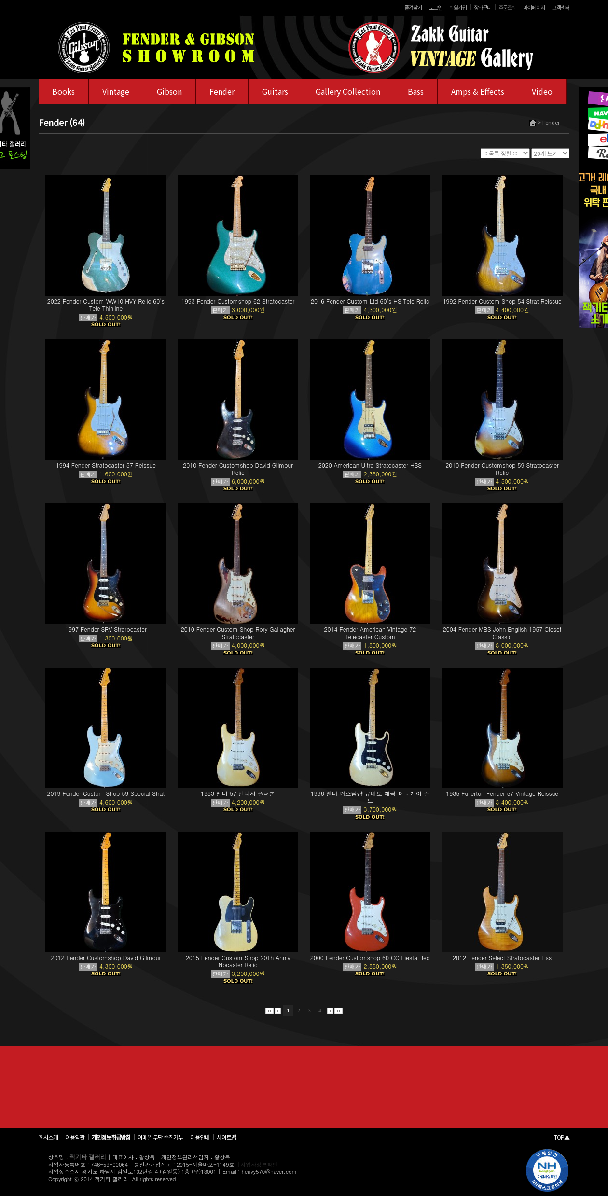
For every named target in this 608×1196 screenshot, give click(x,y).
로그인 (435, 7)
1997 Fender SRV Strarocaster (106, 629)
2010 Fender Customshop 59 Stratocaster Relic (502, 468)
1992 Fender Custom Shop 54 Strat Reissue (502, 301)
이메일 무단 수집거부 (160, 1137)
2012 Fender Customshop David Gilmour (106, 957)
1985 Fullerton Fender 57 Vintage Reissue (502, 793)
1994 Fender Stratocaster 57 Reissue (106, 465)
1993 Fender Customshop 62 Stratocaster (238, 301)
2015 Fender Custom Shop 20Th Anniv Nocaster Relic (238, 961)
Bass (416, 91)
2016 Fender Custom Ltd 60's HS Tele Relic (370, 301)
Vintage (115, 91)
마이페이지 (534, 7)
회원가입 (458, 7)
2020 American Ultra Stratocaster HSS (370, 465)
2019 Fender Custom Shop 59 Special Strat (106, 793)
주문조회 (507, 7)
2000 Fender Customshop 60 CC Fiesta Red (370, 957)
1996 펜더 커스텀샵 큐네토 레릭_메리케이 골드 (370, 797)
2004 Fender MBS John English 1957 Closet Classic (502, 632)
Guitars (275, 91)
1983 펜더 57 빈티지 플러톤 (238, 793)
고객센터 (560, 7)
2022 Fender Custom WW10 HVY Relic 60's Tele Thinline (106, 304)
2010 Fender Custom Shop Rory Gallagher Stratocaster (238, 632)
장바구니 (482, 7)
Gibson (169, 91)
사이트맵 (226, 1137)
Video (542, 91)
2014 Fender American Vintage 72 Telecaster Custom (370, 632)
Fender (222, 91)
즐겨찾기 (413, 7)
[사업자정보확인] (259, 1164)
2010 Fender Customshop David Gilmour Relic (238, 468)
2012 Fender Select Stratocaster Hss (502, 957)
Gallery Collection (348, 91)
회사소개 (48, 1137)
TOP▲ (561, 1137)
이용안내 (199, 1137)
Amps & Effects (477, 91)
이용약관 (74, 1137)
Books (63, 91)
